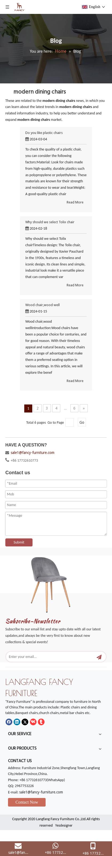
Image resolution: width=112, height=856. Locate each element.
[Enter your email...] (51, 657)
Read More (75, 202)
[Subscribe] (99, 656)
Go (81, 422)
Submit (19, 542)
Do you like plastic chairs (44, 133)
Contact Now (26, 802)
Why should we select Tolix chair (49, 222)
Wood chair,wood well (42, 305)
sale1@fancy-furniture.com (32, 452)
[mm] (56, 582)
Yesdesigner (64, 825)
